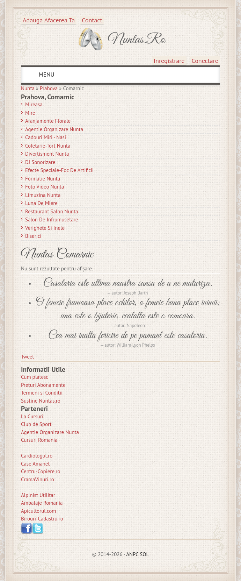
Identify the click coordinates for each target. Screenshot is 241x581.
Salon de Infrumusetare (51, 219)
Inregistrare (169, 61)
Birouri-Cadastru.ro (42, 518)
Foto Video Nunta (44, 186)
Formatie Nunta (42, 178)
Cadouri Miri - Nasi (45, 137)
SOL (144, 554)
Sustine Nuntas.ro (40, 400)
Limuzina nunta (42, 195)
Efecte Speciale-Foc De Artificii (59, 170)
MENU (45, 74)
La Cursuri (32, 416)
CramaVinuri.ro (37, 479)
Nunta (28, 88)
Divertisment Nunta (47, 153)
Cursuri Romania (39, 440)
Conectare (205, 61)
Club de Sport (36, 424)
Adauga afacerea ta (49, 20)
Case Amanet (35, 463)
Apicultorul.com (38, 511)
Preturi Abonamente (43, 385)
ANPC (132, 554)
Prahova (49, 88)
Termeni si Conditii (42, 392)
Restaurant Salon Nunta (51, 211)
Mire (30, 112)
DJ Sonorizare (40, 162)
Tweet (27, 356)
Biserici (33, 236)
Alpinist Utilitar (38, 495)
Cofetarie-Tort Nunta (48, 145)
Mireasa (34, 104)
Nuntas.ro (136, 40)
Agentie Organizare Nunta (54, 129)
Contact (92, 20)
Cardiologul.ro (36, 455)
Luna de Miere (41, 203)
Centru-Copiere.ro (40, 471)
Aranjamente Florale (48, 121)
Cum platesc (34, 377)
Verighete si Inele (45, 228)
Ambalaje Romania (42, 502)
